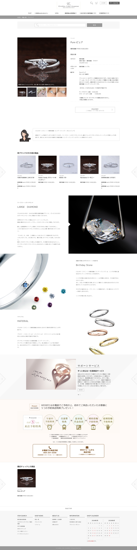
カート (96, 3)
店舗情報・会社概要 (57, 519)
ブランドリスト (38, 522)
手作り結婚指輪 (21, 526)
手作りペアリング (21, 529)
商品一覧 (24, 17)
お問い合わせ (55, 524)
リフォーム (37, 524)
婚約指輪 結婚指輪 (21, 519)
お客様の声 (54, 522)
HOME (19, 17)
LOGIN (103, 3)
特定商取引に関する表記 (75, 522)
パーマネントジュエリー (23, 534)
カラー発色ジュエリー (22, 531)
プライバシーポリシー (75, 524)
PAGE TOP (68, 508)
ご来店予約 (115, 3)
